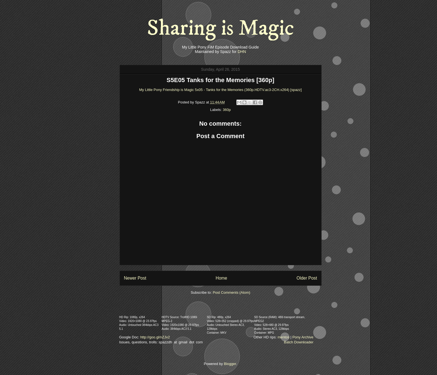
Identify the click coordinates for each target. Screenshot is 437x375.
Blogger (230, 364)
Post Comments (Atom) (231, 292)
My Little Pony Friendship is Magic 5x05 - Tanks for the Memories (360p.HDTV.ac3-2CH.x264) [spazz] (220, 90)
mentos (283, 337)
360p (227, 110)
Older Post (307, 278)
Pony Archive (303, 337)
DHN (242, 51)
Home (221, 278)
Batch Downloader (298, 342)
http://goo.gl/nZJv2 (155, 337)
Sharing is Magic (220, 28)
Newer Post (135, 278)
